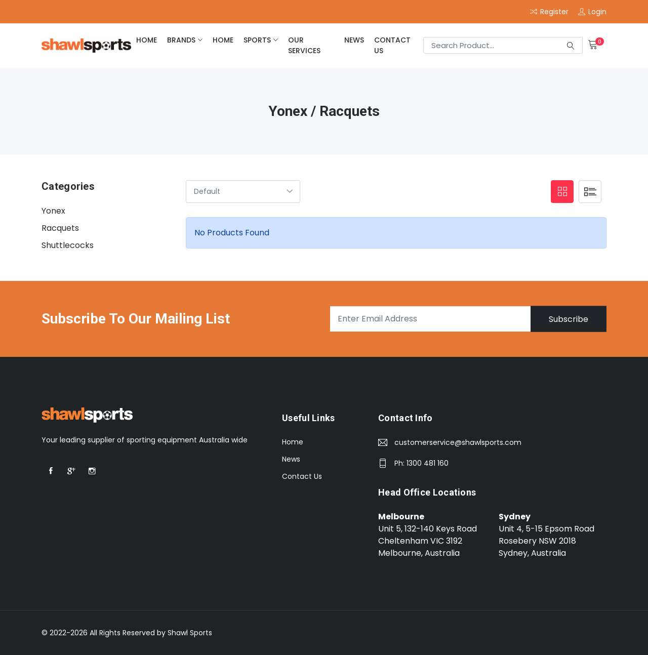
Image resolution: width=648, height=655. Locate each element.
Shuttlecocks (68, 245)
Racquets (60, 228)
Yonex (53, 211)
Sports (257, 40)
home (146, 40)
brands (181, 40)
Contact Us (392, 45)
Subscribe (568, 318)
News (354, 40)
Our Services (304, 45)
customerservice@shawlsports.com (457, 442)
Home (292, 442)
